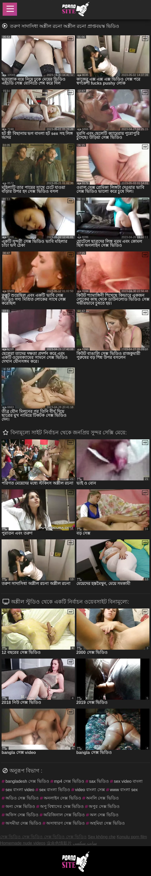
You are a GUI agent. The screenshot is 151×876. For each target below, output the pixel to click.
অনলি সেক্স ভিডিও (102, 798)
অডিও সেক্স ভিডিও (22, 798)
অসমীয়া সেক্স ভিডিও (23, 823)
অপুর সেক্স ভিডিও (104, 806)
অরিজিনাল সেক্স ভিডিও (64, 815)
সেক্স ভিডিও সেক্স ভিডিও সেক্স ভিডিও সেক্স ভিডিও (43, 837)
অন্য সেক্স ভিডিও (20, 806)
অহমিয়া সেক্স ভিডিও (107, 823)
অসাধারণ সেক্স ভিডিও (65, 823)
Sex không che (102, 837)
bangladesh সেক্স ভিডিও (27, 781)
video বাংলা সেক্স (90, 789)
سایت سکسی (85, 843)
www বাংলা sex (124, 789)
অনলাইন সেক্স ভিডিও (62, 798)
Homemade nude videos (22, 843)
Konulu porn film (132, 837)
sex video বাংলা (128, 781)
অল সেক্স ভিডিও (104, 815)
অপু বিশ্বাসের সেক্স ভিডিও (62, 806)
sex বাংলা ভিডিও (54, 789)
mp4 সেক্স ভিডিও (69, 781)
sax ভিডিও (99, 781)
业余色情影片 (59, 843)
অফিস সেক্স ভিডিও (21, 815)
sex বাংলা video (19, 789)
